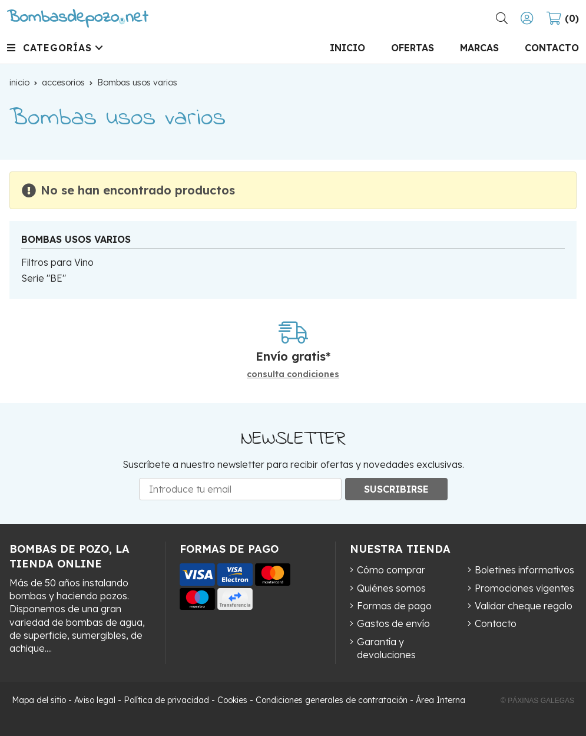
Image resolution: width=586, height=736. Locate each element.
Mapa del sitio (39, 700)
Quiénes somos (391, 588)
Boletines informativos (524, 570)
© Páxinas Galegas (537, 701)
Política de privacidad (166, 700)
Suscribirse (396, 489)
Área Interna (440, 700)
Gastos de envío (393, 623)
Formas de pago (394, 606)
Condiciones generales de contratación (332, 700)
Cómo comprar (391, 570)
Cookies (232, 700)
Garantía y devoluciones (386, 648)
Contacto (496, 623)
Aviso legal (94, 700)
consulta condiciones (293, 374)
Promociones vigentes (524, 588)
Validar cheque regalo (523, 606)
